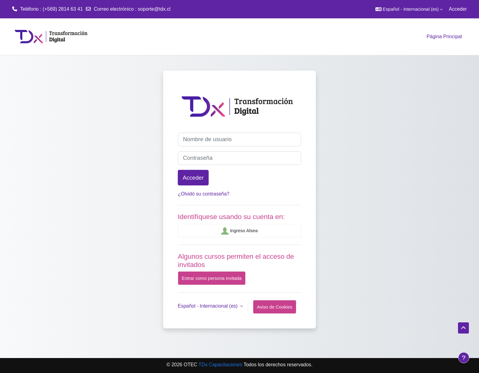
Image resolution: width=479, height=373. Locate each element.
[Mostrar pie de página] (463, 357)
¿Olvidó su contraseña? (203, 193)
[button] (409, 9)
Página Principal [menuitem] (444, 36)
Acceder (458, 9)
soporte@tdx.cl (154, 9)
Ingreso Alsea (239, 231)
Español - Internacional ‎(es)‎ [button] (208, 306)
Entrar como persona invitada (212, 278)
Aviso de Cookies (274, 306)
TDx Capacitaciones (221, 364)
